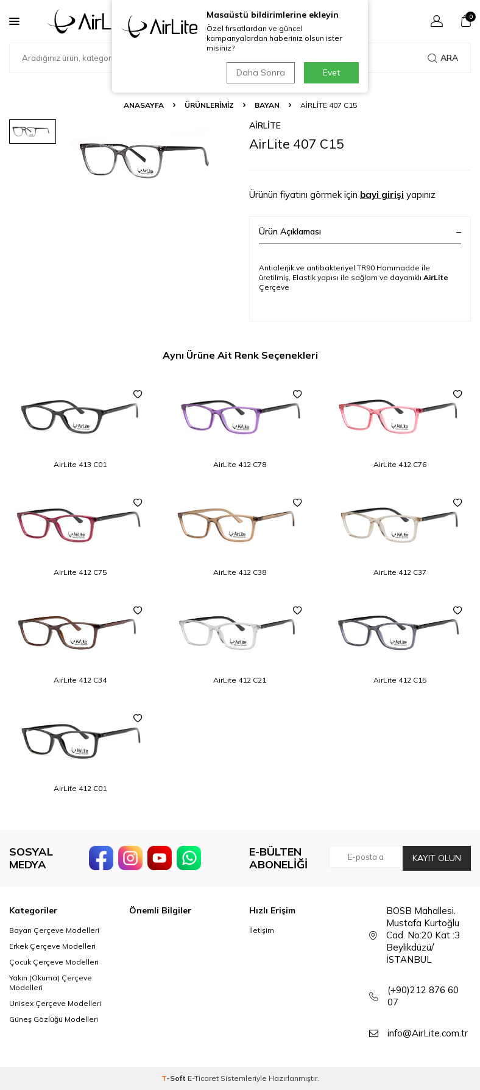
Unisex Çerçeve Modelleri (55, 1003)
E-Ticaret (203, 1078)
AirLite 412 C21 (239, 679)
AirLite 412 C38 (239, 572)
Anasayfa (144, 105)
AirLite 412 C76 (399, 464)
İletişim (261, 930)
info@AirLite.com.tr (427, 1033)
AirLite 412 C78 (239, 464)
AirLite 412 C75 (80, 572)
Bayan (267, 105)
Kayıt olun (436, 858)
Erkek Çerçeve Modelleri (52, 946)
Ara (443, 57)
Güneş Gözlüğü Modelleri (53, 1019)
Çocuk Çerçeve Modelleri (54, 961)
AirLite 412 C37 (399, 572)
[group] (150, 159)
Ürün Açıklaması (360, 231)
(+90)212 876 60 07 (423, 996)
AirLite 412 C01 (80, 788)
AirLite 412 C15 (399, 679)
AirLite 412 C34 (80, 679)
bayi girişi (382, 194)
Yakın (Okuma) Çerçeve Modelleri (50, 982)
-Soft (174, 1078)
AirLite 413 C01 (80, 464)
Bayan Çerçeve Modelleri (54, 930)
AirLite (265, 125)
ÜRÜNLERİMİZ (209, 105)
